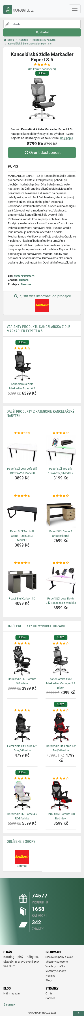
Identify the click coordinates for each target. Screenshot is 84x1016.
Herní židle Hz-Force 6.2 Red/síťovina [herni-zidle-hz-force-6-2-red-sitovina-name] (61, 748)
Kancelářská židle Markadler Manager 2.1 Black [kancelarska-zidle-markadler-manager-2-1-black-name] (60, 683)
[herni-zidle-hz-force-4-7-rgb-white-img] (22, 796)
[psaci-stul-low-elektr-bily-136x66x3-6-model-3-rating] (61, 563)
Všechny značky (55, 966)
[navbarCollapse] (75, 8)
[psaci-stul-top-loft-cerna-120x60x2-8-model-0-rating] (22, 496)
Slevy (48, 980)
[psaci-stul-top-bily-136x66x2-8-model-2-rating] (61, 433)
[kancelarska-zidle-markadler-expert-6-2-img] (22, 366)
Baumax (26, 284)
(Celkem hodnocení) (42, 69)
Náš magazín (11, 993)
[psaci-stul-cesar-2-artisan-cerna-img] (61, 513)
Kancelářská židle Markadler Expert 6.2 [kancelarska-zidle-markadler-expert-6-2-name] (22, 386)
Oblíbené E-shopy (21, 841)
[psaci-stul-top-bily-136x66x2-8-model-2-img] (61, 450)
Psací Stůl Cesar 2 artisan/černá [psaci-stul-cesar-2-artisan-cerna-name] (60, 533)
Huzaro (23, 280)
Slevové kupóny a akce (59, 957)
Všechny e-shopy (55, 971)
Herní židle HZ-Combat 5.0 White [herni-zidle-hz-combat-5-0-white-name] (22, 681)
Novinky (50, 975)
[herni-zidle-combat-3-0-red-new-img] (61, 796)
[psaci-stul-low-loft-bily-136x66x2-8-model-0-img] (22, 450)
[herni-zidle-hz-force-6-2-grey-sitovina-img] (22, 728)
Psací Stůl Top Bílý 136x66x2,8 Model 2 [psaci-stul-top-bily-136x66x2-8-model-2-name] (60, 471)
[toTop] (78, 1013)
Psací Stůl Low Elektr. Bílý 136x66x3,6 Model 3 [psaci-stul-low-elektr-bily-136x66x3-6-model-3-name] (61, 601)
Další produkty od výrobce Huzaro (36, 626)
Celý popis (66, 138)
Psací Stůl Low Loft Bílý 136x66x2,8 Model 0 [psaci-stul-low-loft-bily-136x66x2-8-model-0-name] (22, 471)
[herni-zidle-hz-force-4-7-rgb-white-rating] (22, 778)
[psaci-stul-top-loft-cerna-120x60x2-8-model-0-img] (22, 513)
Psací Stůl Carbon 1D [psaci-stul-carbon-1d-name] (22, 598)
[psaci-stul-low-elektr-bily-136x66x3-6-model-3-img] (61, 580)
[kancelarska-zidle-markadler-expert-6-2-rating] (22, 348)
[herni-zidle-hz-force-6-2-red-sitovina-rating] (61, 710)
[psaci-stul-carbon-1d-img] (22, 580)
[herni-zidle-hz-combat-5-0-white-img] (22, 661)
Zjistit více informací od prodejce (42, 303)
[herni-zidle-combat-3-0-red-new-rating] (61, 778)
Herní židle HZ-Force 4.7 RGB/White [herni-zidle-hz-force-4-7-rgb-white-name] (22, 816)
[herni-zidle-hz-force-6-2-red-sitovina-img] (61, 728)
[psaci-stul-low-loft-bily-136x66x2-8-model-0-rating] (22, 433)
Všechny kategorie (56, 961)
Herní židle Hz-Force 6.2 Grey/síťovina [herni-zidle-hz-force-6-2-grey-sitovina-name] (22, 748)
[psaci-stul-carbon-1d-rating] (22, 563)
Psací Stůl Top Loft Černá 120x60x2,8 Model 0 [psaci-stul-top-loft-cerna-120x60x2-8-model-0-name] (22, 536)
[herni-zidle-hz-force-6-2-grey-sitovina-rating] (22, 710)
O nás (48, 993)
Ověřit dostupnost (41, 152)
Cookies (50, 998)
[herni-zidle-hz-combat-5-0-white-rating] (22, 643)
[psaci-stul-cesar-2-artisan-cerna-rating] (61, 496)
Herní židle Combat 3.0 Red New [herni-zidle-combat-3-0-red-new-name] (61, 816)
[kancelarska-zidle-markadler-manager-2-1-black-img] (61, 661)
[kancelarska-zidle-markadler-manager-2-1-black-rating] (61, 643)
